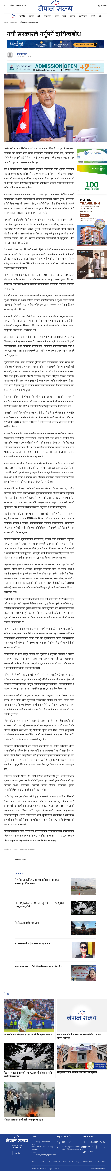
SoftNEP (102, 1169)
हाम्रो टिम (17, 1153)
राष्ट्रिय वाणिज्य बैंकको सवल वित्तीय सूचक (77, 1072)
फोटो (64, 16)
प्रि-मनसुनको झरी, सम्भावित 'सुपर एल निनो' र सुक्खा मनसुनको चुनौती (39, 905)
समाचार (31, 16)
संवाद (57, 16)
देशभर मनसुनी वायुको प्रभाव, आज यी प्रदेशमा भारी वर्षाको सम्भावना (28, 1075)
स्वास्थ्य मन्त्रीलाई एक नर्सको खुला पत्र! (33, 943)
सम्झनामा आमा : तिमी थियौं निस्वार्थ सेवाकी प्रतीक (38, 966)
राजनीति (22, 16)
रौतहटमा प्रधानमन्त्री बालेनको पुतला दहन (23, 1120)
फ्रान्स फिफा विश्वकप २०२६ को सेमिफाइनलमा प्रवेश (28, 1034)
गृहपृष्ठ (6, 22)
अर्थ (39, 16)
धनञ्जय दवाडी (21, 54)
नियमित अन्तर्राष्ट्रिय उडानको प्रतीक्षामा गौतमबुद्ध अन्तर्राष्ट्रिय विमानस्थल (37, 882)
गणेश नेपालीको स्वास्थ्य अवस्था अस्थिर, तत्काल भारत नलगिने (79, 1036)
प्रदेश (100, 16)
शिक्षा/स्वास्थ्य (83, 16)
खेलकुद (72, 16)
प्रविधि (93, 16)
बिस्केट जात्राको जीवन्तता (27, 923)
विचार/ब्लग (47, 16)
